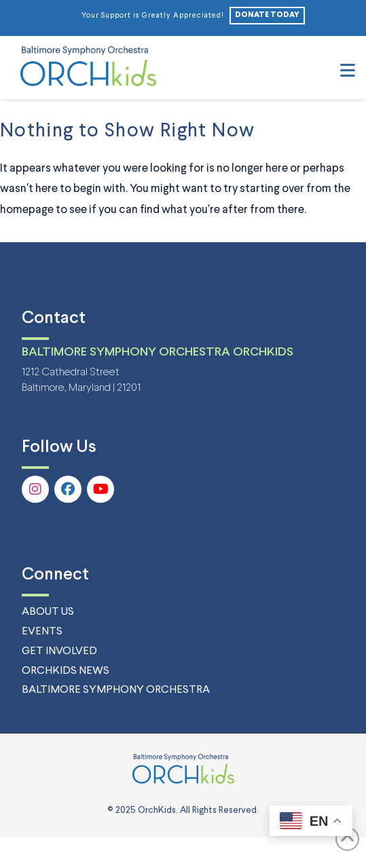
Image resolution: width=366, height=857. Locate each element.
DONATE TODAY (267, 15)
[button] (348, 72)
